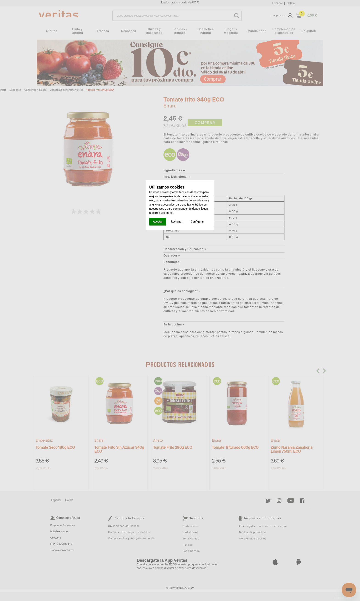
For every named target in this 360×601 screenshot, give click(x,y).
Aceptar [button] (158, 221)
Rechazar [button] (176, 221)
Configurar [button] (197, 221)
